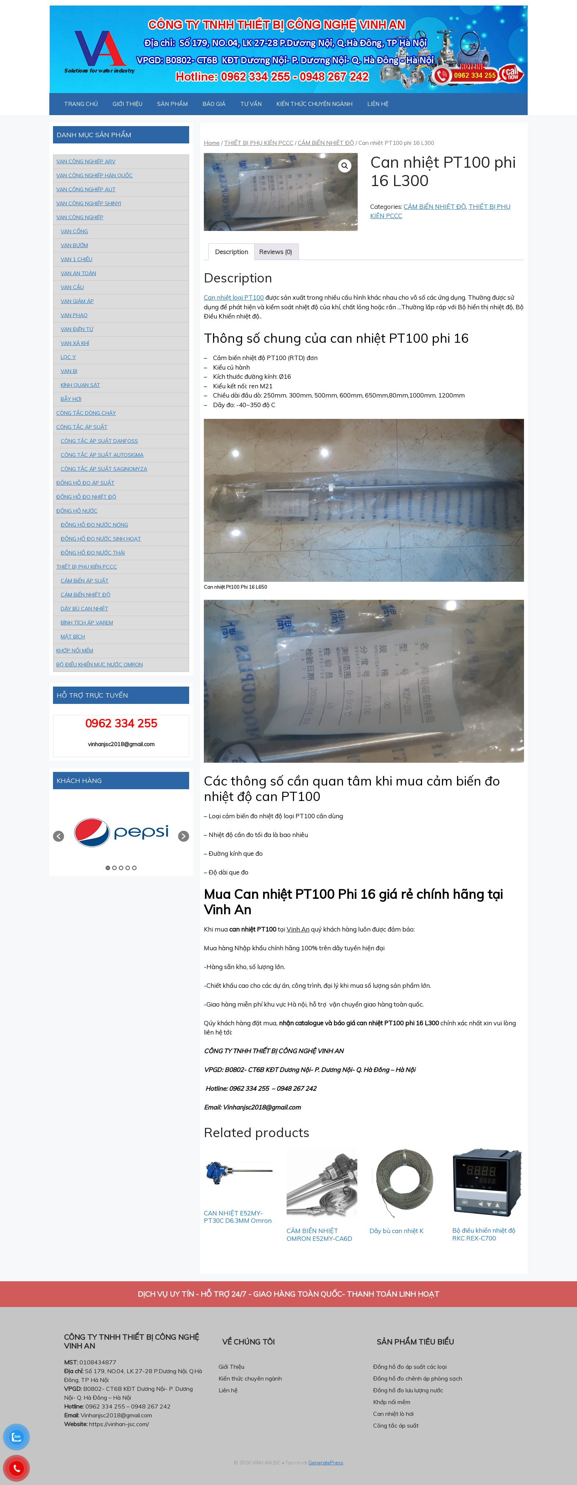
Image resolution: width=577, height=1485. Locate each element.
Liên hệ (228, 1390)
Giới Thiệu (231, 1366)
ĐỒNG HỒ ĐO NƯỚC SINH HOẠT (101, 538)
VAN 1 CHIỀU (76, 259)
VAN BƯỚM (74, 245)
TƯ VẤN (251, 103)
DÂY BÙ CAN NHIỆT (84, 608)
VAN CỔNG (74, 231)
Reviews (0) (275, 252)
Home (212, 142)
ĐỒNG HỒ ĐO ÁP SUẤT (85, 483)
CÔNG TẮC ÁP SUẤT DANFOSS (99, 441)
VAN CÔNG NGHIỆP (79, 217)
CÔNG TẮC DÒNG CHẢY (86, 413)
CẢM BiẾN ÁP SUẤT (85, 580)
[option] (121, 832)
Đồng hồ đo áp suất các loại (410, 1366)
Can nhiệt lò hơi (393, 1413)
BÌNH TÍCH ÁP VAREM (87, 622)
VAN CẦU (72, 287)
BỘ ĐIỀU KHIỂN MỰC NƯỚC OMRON (99, 664)
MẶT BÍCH (73, 636)
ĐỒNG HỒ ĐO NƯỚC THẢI (93, 552)
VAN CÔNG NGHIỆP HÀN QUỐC (94, 175)
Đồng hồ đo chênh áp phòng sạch (417, 1378)
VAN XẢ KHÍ (75, 343)
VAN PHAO (74, 315)
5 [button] (134, 868)
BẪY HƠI (71, 399)
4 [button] (127, 868)
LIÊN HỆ (378, 103)
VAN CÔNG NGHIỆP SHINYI (88, 203)
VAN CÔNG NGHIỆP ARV (86, 161)
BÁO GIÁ (214, 103)
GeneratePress (325, 1463)
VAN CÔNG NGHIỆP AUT (86, 189)
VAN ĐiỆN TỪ (77, 329)
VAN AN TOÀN (78, 273)
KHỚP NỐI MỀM (74, 650)
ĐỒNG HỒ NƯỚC (77, 511)
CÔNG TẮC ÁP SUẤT (81, 427)
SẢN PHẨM (172, 103)
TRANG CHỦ (81, 103)
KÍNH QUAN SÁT (80, 385)
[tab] (231, 251)
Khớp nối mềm (391, 1402)
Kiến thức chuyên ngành (250, 1378)
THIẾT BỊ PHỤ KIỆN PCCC (258, 142)
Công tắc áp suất (396, 1425)
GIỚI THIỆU (127, 103)
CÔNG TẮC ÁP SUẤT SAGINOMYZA (104, 469)
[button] (58, 836)
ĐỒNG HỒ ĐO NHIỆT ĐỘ (86, 497)
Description (231, 252)
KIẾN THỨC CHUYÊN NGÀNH (314, 103)
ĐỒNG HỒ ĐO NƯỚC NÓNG (94, 524)
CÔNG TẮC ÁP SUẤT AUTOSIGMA (102, 455)
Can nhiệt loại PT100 (234, 297)
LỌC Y (68, 357)
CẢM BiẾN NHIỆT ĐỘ (326, 142)
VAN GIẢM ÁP (77, 301)
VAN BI (69, 371)
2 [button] (114, 868)
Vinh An (298, 929)
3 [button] (121, 868)
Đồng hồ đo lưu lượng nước (408, 1390)
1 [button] (108, 868)
